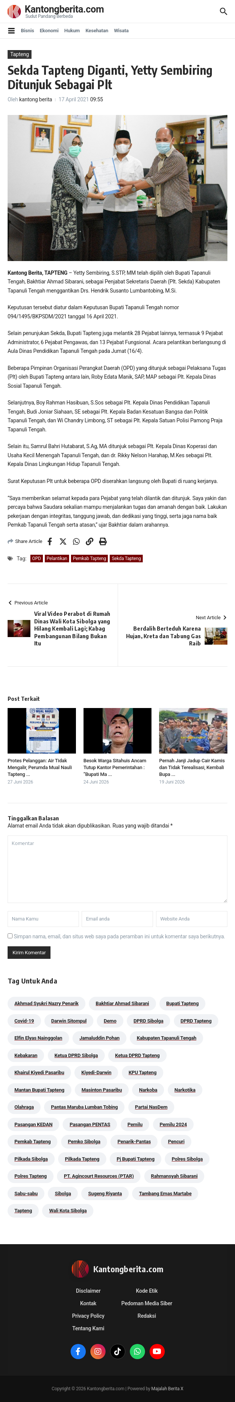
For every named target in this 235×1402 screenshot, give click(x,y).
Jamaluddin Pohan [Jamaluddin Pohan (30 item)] (99, 1038)
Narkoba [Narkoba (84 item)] (148, 1090)
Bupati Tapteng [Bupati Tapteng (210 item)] (182, 1003)
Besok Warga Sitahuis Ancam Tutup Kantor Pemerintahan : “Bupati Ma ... (115, 767)
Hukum (72, 30)
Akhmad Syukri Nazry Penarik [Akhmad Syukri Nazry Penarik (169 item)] (46, 1003)
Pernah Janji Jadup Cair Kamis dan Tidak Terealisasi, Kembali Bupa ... (192, 767)
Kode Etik (147, 1291)
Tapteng (19, 54)
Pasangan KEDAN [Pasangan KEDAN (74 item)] (33, 1124)
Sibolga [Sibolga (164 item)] (63, 1193)
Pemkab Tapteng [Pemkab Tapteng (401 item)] (32, 1141)
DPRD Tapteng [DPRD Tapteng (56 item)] (196, 1021)
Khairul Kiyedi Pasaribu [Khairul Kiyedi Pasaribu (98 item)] (39, 1072)
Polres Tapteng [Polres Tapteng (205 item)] (30, 1176)
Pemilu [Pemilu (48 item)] (135, 1124)
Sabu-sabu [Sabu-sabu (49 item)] (26, 1193)
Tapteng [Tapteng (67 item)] (23, 1210)
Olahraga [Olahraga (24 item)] (24, 1107)
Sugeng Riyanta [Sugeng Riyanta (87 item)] (105, 1193)
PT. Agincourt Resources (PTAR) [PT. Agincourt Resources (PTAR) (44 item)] (99, 1176)
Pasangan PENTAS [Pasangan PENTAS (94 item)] (89, 1124)
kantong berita (35, 99)
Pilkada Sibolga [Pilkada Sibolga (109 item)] (31, 1159)
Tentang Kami (88, 1328)
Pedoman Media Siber (146, 1303)
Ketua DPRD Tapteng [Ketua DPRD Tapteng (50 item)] (137, 1055)
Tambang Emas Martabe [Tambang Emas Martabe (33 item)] (165, 1193)
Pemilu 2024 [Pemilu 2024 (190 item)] (173, 1124)
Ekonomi (49, 30)
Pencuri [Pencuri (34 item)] (176, 1141)
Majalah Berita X (167, 1388)
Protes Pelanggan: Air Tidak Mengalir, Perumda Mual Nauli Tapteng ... (40, 767)
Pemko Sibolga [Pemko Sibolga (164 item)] (84, 1141)
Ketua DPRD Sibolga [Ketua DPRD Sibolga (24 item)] (76, 1055)
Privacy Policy (88, 1316)
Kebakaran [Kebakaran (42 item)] (25, 1055)
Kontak (88, 1303)
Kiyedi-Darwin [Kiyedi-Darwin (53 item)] (96, 1072)
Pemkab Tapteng (89, 558)
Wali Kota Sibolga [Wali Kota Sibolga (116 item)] (68, 1210)
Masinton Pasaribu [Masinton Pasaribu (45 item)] (102, 1090)
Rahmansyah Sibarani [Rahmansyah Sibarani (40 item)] (174, 1176)
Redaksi (146, 1316)
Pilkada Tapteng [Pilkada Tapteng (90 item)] (82, 1159)
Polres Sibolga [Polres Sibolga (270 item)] (187, 1159)
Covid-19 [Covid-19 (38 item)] (24, 1021)
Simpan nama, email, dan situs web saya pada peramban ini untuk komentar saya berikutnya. (119, 936)
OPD (36, 558)
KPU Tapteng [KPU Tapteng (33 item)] (142, 1072)
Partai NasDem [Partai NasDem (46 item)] (151, 1107)
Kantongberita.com (64, 9)
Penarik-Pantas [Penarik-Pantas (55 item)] (134, 1141)
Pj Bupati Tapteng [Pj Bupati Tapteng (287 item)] (136, 1159)
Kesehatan (96, 30)
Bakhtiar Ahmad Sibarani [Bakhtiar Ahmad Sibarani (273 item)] (122, 1003)
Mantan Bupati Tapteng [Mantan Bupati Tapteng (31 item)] (39, 1090)
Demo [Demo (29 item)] (110, 1021)
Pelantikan (57, 558)
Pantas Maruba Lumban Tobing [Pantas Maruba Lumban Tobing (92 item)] (84, 1107)
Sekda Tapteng (126, 558)
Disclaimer (88, 1291)
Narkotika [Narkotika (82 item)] (185, 1090)
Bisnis (27, 30)
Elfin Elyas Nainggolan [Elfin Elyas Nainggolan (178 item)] (38, 1038)
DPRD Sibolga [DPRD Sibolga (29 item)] (148, 1021)
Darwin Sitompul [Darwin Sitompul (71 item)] (69, 1021)
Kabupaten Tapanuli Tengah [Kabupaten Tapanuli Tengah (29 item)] (166, 1038)
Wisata (121, 30)
